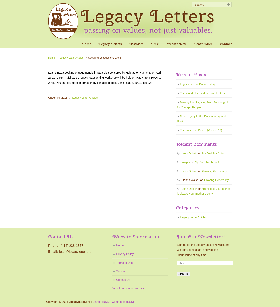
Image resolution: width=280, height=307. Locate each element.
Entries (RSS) (101, 301)
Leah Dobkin (190, 153)
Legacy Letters (132, 20)
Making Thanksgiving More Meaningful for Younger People (202, 105)
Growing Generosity (214, 171)
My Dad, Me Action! (214, 153)
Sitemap (121, 271)
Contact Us (123, 279)
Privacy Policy (125, 254)
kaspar (186, 162)
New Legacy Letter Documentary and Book (201, 119)
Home (51, 57)
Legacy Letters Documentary (198, 84)
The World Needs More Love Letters (202, 93)
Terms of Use (124, 262)
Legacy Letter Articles (71, 57)
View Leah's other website (128, 288)
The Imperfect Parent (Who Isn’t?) (201, 130)
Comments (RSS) (123, 301)
